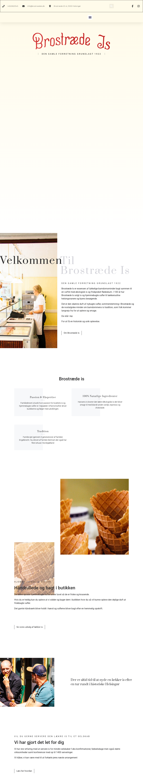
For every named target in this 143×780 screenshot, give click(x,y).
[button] (111, 6)
